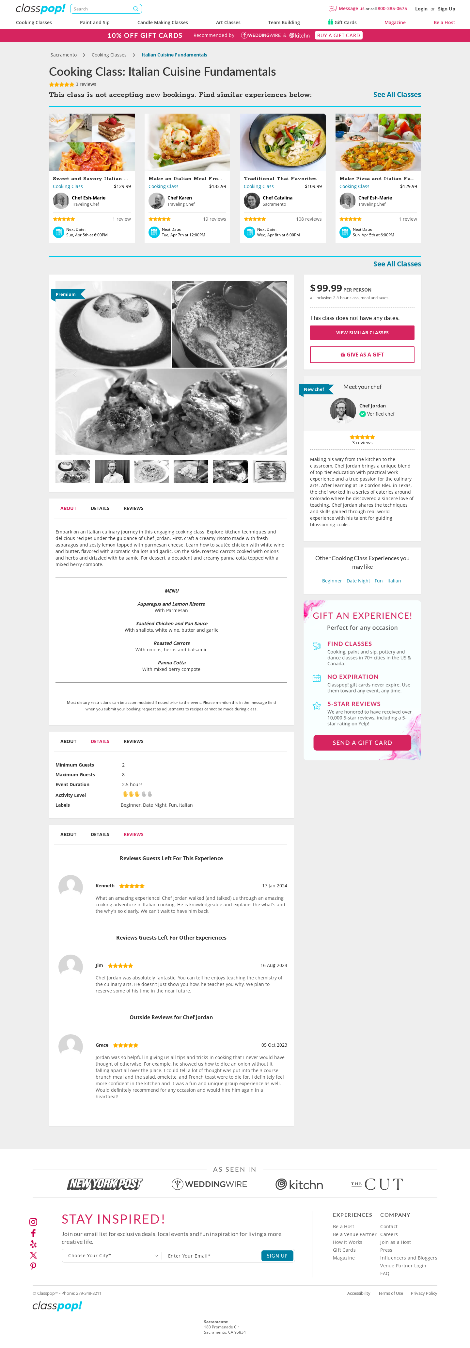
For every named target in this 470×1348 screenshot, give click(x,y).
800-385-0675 (392, 8)
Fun (379, 581)
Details (100, 508)
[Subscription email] (212, 1255)
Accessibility (358, 1293)
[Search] (106, 9)
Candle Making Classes (162, 22)
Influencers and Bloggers (408, 1258)
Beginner (332, 581)
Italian (394, 581)
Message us (352, 8)
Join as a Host (395, 1242)
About (68, 508)
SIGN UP (277, 1255)
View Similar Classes (362, 332)
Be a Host (444, 22)
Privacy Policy (424, 1293)
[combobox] (112, 1255)
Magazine (395, 22)
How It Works (347, 1242)
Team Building (284, 22)
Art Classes (228, 22)
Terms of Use (390, 1293)
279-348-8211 (89, 1293)
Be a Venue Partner (355, 1234)
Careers (389, 1234)
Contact (389, 1226)
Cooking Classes (34, 22)
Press (386, 1250)
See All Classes (397, 94)
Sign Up (446, 9)
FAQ (384, 1273)
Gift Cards (342, 22)
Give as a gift (362, 354)
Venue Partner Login (403, 1265)
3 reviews (72, 84)
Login (421, 9)
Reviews (134, 508)
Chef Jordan (372, 406)
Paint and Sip (95, 22)
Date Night (358, 581)
